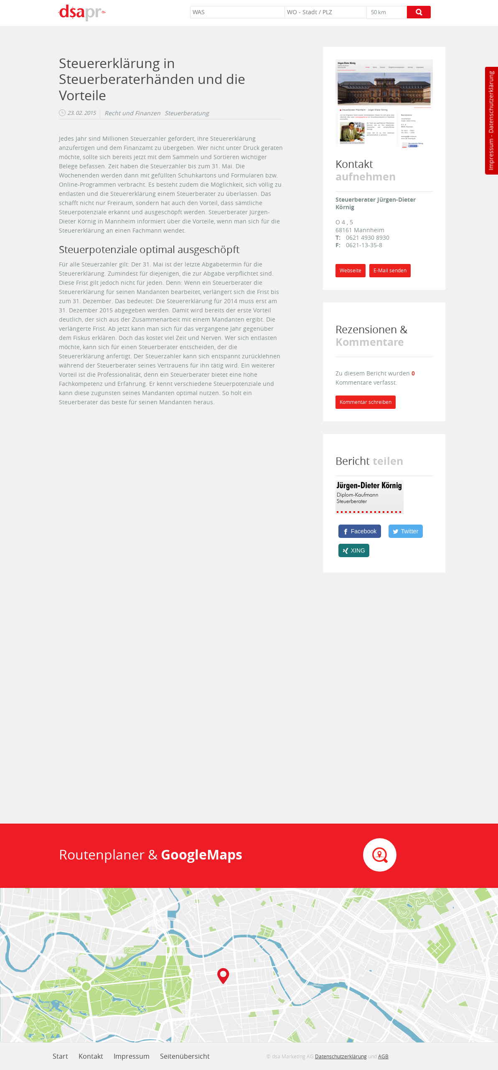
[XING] (354, 550)
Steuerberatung (187, 113)
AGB (383, 1056)
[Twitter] (406, 531)
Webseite (350, 270)
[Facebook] (359, 531)
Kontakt (91, 1056)
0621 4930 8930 (367, 237)
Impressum (491, 154)
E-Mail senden (390, 270)
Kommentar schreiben (365, 402)
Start (60, 1056)
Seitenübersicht (185, 1056)
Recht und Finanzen (132, 113)
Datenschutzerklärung (491, 102)
